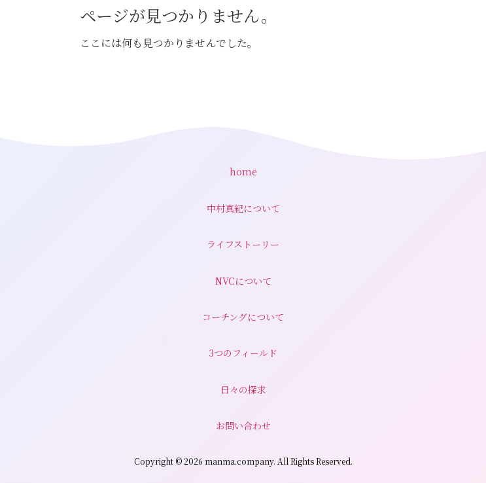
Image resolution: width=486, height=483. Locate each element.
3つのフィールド (243, 352)
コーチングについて (243, 316)
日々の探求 (243, 389)
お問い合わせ (243, 425)
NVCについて (243, 280)
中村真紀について (243, 208)
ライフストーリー (243, 244)
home (243, 171)
